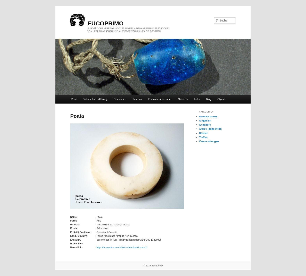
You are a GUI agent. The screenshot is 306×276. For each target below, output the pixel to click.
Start (73, 99)
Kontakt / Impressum (159, 99)
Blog (208, 99)
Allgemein (205, 120)
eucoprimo (105, 23)
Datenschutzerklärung (95, 99)
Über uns (137, 99)
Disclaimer (119, 99)
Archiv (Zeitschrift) (210, 128)
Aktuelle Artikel (208, 116)
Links (197, 99)
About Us (182, 99)
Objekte (221, 99)
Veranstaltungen (209, 141)
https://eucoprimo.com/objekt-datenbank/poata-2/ (121, 247)
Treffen (203, 137)
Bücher (203, 133)
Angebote (205, 124)
